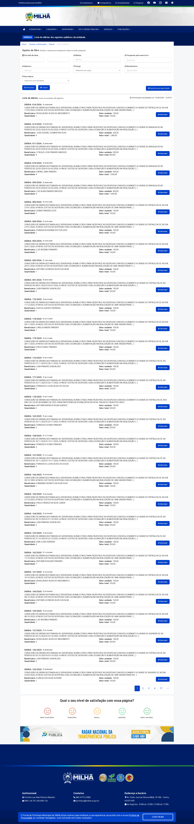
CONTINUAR (158, 817)
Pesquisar (29, 88)
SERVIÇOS (109, 29)
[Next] (161, 688)
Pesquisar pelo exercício (136, 55)
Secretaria (27, 76)
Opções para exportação (159, 88)
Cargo (77, 66)
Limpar (44, 88)
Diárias (51, 44)
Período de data (30, 55)
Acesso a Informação (37, 44)
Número (26, 66)
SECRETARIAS (68, 29)
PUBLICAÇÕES (124, 29)
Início (24, 44)
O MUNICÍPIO (52, 29)
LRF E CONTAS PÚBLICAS (89, 29)
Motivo (77, 55)
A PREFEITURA (35, 29)
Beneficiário (131, 66)
